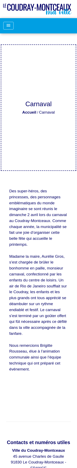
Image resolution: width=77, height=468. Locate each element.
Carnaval (47, 112)
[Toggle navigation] (8, 25)
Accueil (29, 112)
